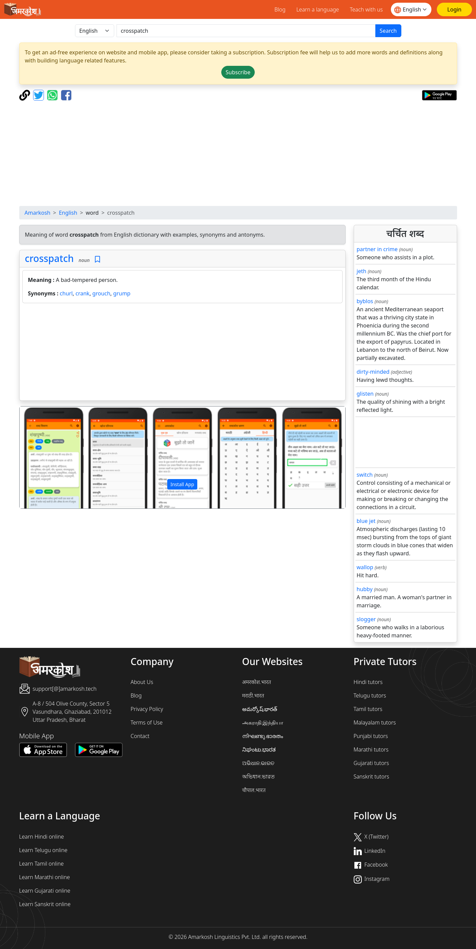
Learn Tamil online (41, 863)
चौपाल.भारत (254, 790)
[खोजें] (246, 30)
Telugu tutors (370, 695)
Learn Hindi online (41, 836)
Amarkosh (38, 212)
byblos (365, 301)
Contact (140, 736)
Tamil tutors (368, 709)
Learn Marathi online (44, 877)
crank (83, 293)
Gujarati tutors (371, 763)
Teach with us (366, 9)
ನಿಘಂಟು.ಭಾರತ (259, 749)
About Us (142, 682)
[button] (44, 457)
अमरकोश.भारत (256, 682)
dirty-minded (373, 371)
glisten (365, 393)
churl (66, 293)
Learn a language (317, 9)
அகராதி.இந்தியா (262, 722)
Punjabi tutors (371, 736)
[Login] (454, 9)
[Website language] (411, 9)
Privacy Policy (147, 709)
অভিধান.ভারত (258, 776)
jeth (362, 271)
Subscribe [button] (238, 72)
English (68, 212)
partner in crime (377, 249)
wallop (365, 567)
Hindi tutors (368, 682)
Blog (279, 9)
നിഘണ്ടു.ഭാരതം (262, 736)
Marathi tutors (371, 749)
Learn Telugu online (43, 850)
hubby (365, 589)
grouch (101, 293)
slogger (366, 619)
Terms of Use (147, 722)
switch (365, 474)
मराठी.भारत (253, 695)
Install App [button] (182, 484)
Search (388, 30)
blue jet (366, 521)
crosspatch (49, 258)
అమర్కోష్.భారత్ (259, 709)
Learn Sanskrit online (45, 904)
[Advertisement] (238, 153)
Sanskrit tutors (371, 776)
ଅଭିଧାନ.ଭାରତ (258, 763)
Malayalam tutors (375, 722)
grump (121, 293)
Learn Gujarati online (45, 890)
